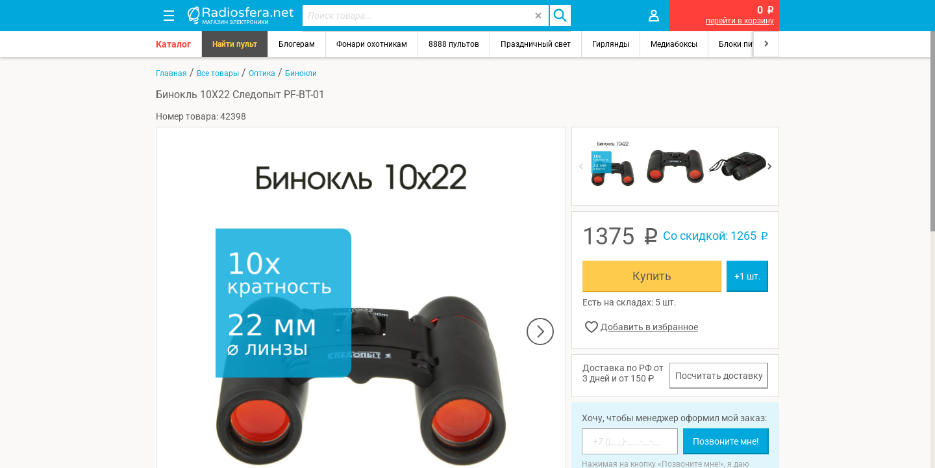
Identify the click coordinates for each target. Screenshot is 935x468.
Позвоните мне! (726, 441)
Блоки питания (747, 44)
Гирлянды (610, 44)
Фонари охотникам (371, 44)
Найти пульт (234, 44)
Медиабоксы (674, 44)
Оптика (262, 73)
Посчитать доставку (719, 375)
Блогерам (297, 44)
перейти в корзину (740, 20)
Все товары (218, 73)
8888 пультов (454, 44)
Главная (171, 73)
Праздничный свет (536, 44)
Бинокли (301, 73)
